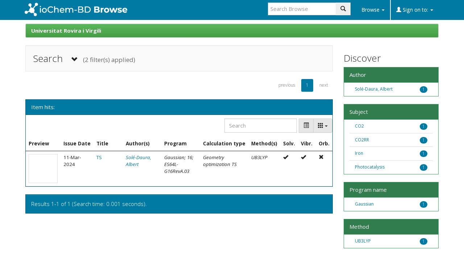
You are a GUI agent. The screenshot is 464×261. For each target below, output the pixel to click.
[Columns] (322, 126)
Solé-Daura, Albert (374, 89)
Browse (373, 9)
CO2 (359, 126)
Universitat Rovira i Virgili (66, 30)
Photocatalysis (370, 167)
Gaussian (364, 204)
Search (84, 58)
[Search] (260, 126)
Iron (359, 153)
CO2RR (362, 140)
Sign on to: (414, 9)
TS (99, 157)
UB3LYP (363, 241)
